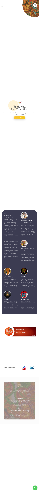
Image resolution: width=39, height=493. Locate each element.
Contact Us (19, 117)
